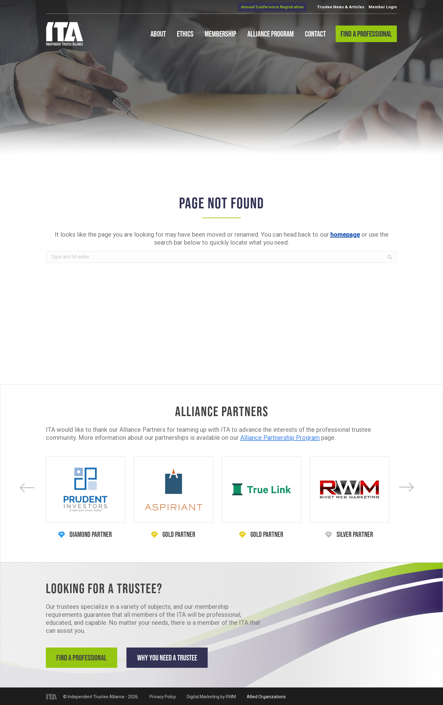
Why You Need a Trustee (172, 657)
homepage (345, 234)
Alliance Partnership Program (280, 437)
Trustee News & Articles (340, 7)
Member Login (383, 7)
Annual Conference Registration (272, 7)
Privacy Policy (163, 695)
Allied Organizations (266, 695)
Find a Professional (82, 657)
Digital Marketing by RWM (211, 695)
